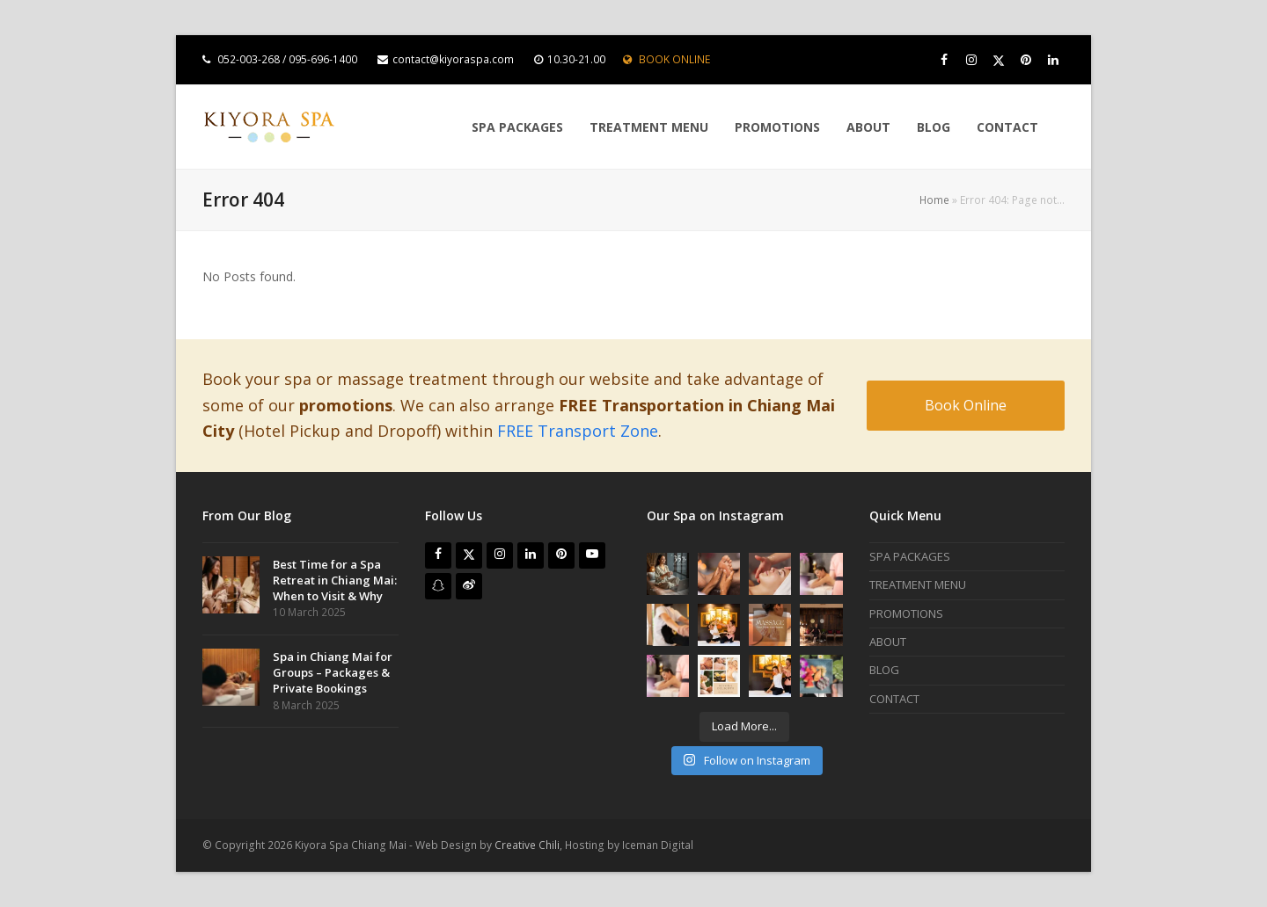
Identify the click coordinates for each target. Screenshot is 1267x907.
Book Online (966, 405)
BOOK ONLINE (674, 59)
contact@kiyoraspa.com (453, 59)
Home (934, 199)
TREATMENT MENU (917, 584)
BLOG (884, 670)
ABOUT (887, 641)
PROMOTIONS (906, 613)
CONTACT (894, 699)
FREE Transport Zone (577, 430)
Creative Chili (527, 845)
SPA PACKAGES (909, 556)
